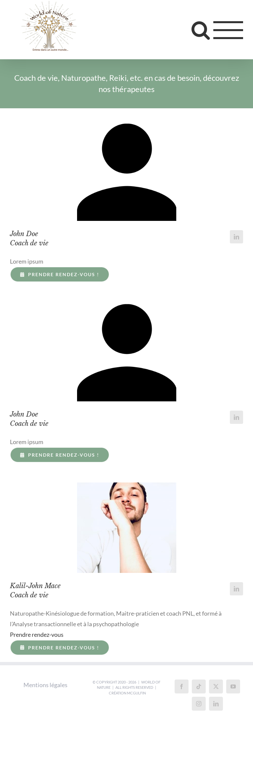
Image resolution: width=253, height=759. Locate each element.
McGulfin (136, 693)
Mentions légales (45, 684)
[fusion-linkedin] (236, 236)
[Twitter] (216, 686)
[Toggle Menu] (228, 30)
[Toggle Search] (200, 30)
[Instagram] (199, 704)
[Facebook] (182, 686)
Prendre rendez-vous (36, 634)
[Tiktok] (199, 686)
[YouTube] (233, 686)
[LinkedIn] (216, 704)
